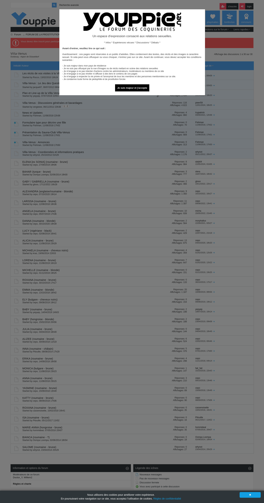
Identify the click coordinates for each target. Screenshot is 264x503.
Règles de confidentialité (167, 498)
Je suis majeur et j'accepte (132, 88)
